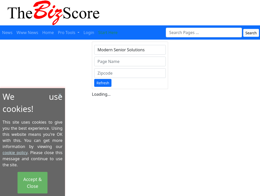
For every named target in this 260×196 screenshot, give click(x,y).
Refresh (102, 82)
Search (251, 32)
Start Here (108, 32)
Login (89, 32)
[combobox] (204, 32)
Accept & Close (32, 182)
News (7, 32)
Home (48, 32)
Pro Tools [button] (67, 32)
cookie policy (15, 152)
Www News (27, 32)
